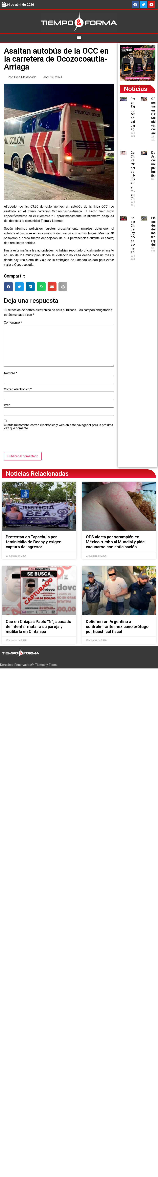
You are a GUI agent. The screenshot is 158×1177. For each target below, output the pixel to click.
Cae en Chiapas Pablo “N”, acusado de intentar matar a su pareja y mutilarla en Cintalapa (38, 626)
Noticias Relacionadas (37, 473)
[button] (79, 37)
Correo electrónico (18, 389)
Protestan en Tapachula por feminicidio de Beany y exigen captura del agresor (33, 542)
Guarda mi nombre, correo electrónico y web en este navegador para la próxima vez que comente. (58, 427)
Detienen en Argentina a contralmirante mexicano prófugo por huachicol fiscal (117, 626)
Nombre (10, 373)
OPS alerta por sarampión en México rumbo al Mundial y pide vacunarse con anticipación (115, 542)
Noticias (135, 89)
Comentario (13, 322)
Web (7, 405)
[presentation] (34, 442)
